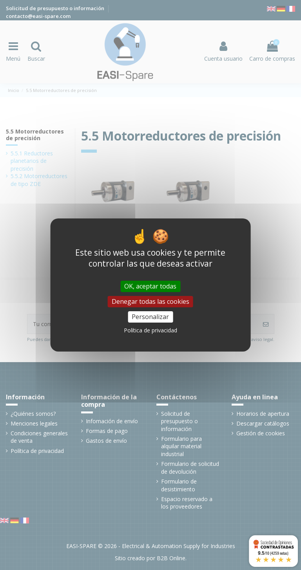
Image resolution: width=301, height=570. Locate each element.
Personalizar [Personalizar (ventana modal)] (150, 316)
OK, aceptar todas (150, 286)
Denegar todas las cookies (150, 301)
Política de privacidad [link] (150, 330)
